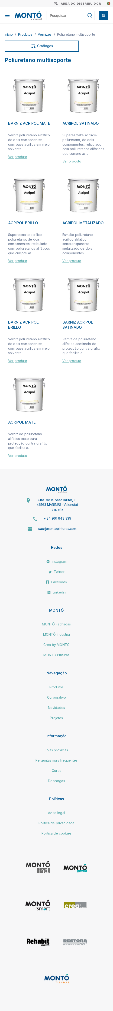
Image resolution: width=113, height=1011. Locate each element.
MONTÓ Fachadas (56, 624)
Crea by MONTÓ (56, 645)
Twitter (56, 572)
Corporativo (56, 697)
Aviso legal (56, 813)
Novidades (56, 708)
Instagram (56, 561)
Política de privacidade (57, 823)
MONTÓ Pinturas (56, 655)
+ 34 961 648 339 (57, 518)
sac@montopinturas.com (57, 529)
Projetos (56, 718)
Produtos (25, 34)
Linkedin (56, 592)
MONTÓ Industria (56, 634)
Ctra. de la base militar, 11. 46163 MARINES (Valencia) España (57, 504)
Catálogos (42, 46)
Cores (56, 771)
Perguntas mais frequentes (56, 760)
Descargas (56, 781)
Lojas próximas (56, 750)
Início (9, 34)
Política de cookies (56, 833)
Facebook (56, 582)
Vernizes (45, 34)
